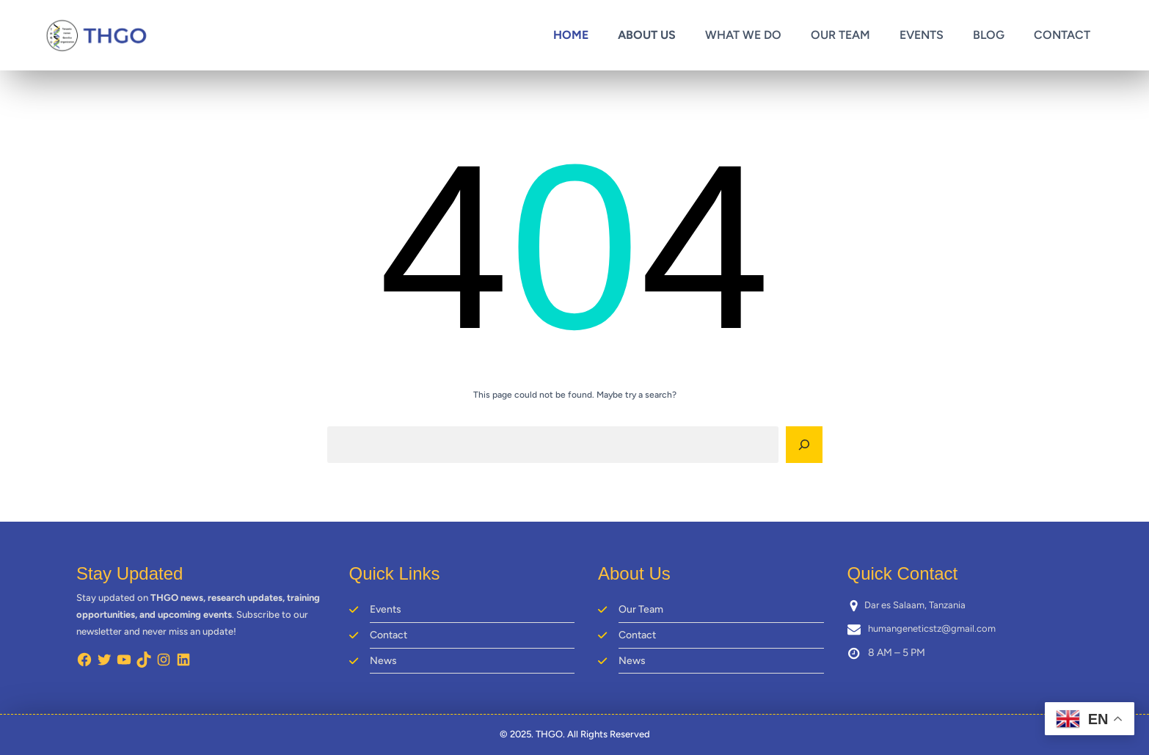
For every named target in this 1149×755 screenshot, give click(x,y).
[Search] (804, 444)
